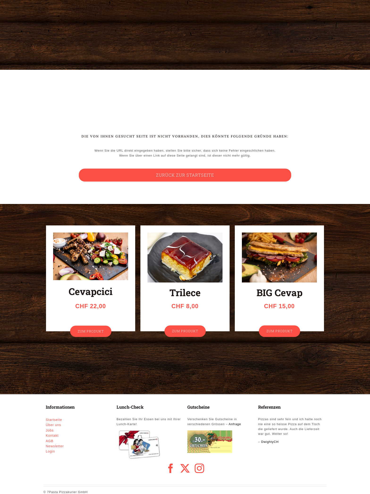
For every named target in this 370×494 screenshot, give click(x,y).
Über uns (53, 425)
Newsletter (55, 446)
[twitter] (185, 468)
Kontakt (52, 435)
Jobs (50, 430)
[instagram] (199, 468)
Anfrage (235, 424)
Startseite (54, 420)
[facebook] (171, 468)
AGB (50, 441)
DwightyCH (270, 442)
